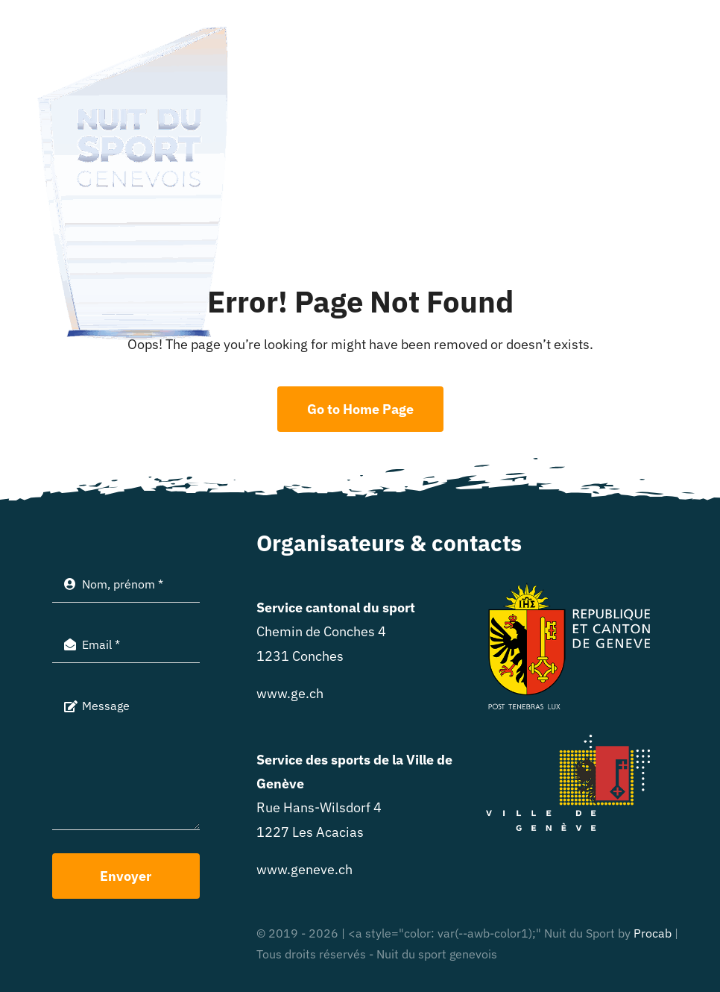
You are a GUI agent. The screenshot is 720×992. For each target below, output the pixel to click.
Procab (653, 933)
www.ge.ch (289, 693)
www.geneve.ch (304, 869)
